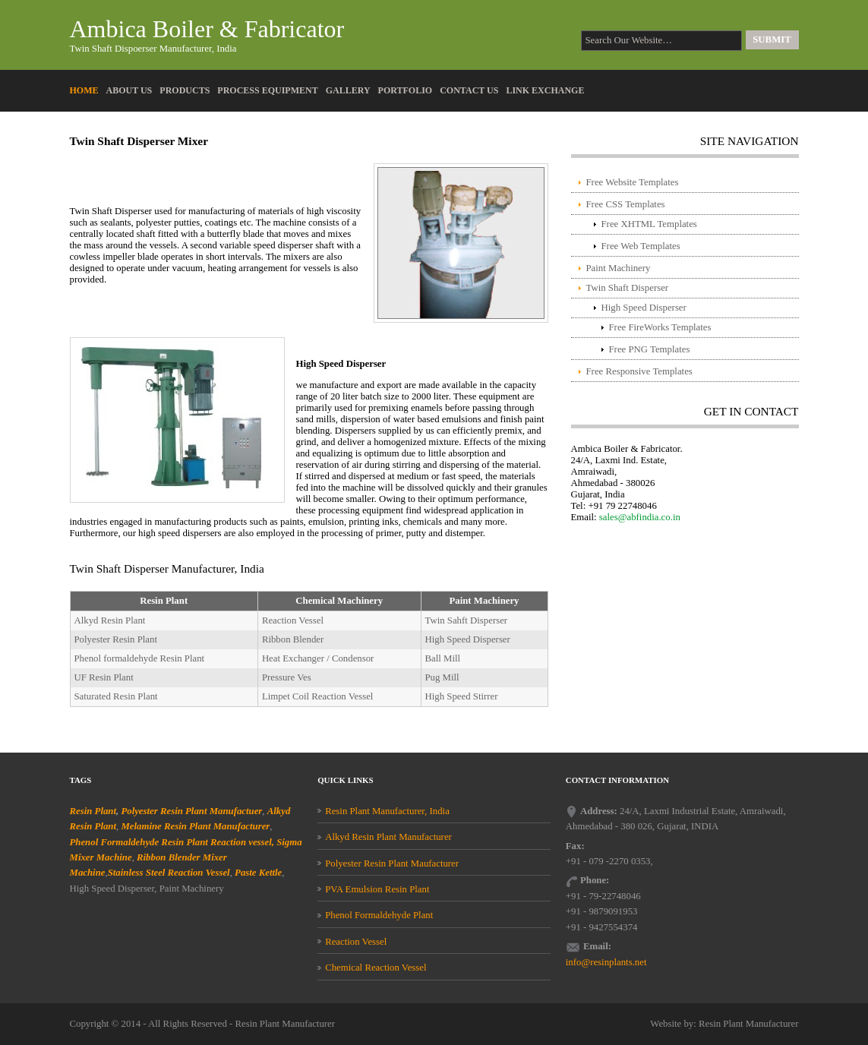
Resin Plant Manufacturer (285, 1023)
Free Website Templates (632, 182)
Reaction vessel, (242, 842)
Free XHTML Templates (649, 224)
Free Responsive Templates (639, 371)
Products (184, 90)
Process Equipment (267, 90)
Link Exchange (545, 90)
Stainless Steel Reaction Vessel (169, 872)
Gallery (348, 90)
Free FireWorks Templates (660, 327)
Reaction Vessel (356, 941)
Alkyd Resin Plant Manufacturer (388, 837)
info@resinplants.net (606, 962)
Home (84, 90)
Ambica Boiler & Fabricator (207, 29)
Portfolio (405, 90)
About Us (129, 90)
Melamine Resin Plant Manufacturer (195, 826)
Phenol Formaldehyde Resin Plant (139, 842)
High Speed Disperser (644, 307)
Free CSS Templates (625, 204)
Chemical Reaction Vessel (375, 967)
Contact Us (469, 90)
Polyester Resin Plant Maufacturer (392, 863)
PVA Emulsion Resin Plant (377, 889)
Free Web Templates (640, 246)
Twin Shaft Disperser (627, 288)
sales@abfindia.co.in (639, 517)
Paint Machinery (618, 268)
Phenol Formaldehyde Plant (379, 915)
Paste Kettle (258, 872)
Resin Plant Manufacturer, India (387, 811)
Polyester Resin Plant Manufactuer (191, 811)
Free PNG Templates (649, 349)
